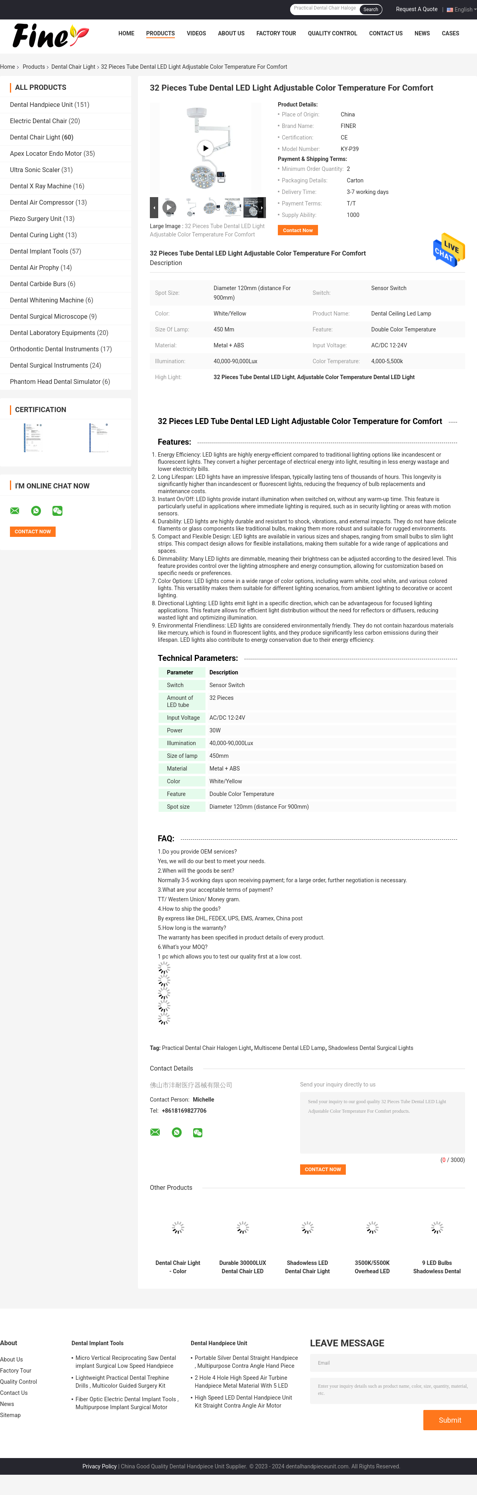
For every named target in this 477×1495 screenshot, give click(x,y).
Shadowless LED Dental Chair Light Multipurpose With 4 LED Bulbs (308, 1267)
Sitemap (10, 1415)
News (422, 33)
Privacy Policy (100, 1466)
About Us (231, 33)
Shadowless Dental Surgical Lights (370, 1048)
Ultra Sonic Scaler (35, 170)
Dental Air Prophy (34, 267)
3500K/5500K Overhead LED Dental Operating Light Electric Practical (372, 1267)
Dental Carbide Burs (38, 284)
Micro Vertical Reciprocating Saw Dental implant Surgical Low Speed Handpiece (126, 1362)
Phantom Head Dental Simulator (55, 381)
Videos (196, 33)
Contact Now (298, 230)
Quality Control (332, 33)
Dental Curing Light (37, 235)
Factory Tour (276, 33)
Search (371, 9)
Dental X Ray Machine (41, 186)
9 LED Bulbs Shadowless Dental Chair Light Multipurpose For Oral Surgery (437, 1267)
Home (126, 33)
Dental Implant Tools (39, 251)
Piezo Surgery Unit (36, 219)
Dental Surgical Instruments (49, 365)
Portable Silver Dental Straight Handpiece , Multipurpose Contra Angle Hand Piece (246, 1362)
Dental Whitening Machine (47, 300)
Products (160, 33)
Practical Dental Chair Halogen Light (206, 1048)
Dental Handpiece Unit (41, 104)
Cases (451, 33)
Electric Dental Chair (38, 121)
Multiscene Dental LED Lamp (289, 1048)
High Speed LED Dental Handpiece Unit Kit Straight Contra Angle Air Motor (243, 1401)
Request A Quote (416, 9)
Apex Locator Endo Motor (46, 153)
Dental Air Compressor (42, 202)
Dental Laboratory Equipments (52, 333)
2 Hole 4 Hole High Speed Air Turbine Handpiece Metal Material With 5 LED (241, 1382)
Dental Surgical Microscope (48, 316)
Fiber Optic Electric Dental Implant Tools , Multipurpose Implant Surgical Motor (127, 1403)
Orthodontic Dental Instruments (54, 349)
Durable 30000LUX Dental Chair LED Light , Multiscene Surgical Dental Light (242, 1267)
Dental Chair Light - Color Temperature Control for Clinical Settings (178, 1267)
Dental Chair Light (73, 67)
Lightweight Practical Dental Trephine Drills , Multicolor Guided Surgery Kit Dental (122, 1383)
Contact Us (386, 33)
